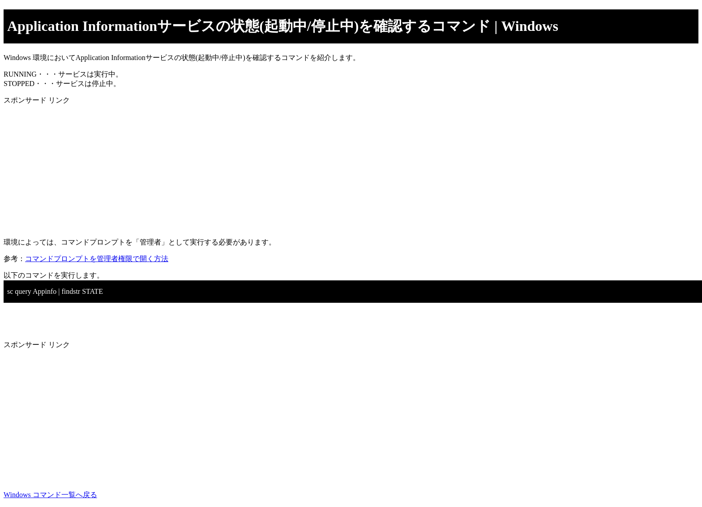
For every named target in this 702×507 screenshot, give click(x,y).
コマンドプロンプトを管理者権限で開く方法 (96, 258)
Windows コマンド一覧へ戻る (50, 494)
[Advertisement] (272, 168)
